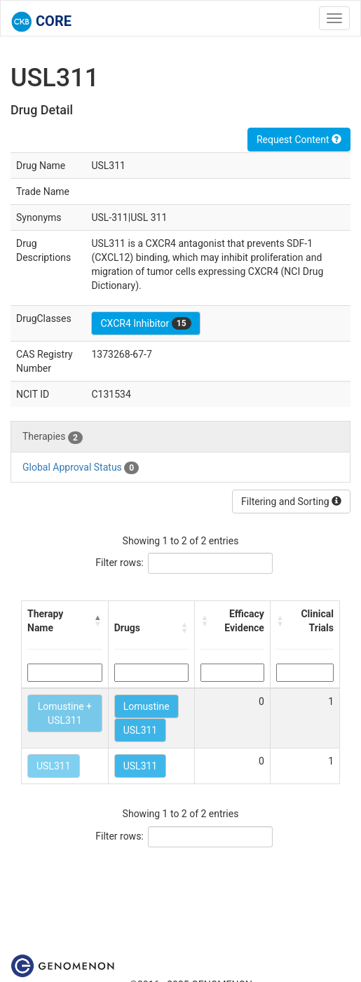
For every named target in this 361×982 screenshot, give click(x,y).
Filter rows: (119, 562)
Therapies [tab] (52, 437)
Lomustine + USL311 (65, 713)
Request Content (299, 139)
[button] (98, 621)
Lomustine (146, 706)
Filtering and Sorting (291, 501)
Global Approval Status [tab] (80, 468)
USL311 (140, 730)
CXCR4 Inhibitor (145, 323)
